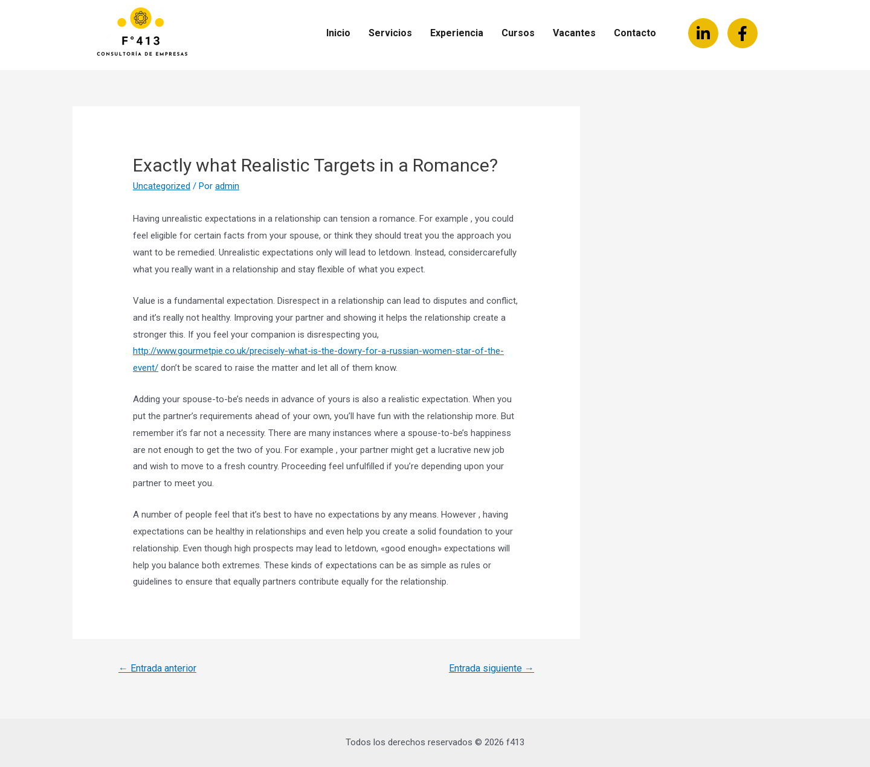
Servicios (390, 33)
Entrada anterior (157, 668)
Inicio (338, 33)
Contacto (635, 33)
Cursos (518, 33)
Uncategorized (161, 186)
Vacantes (574, 33)
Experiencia (456, 33)
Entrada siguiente (491, 668)
